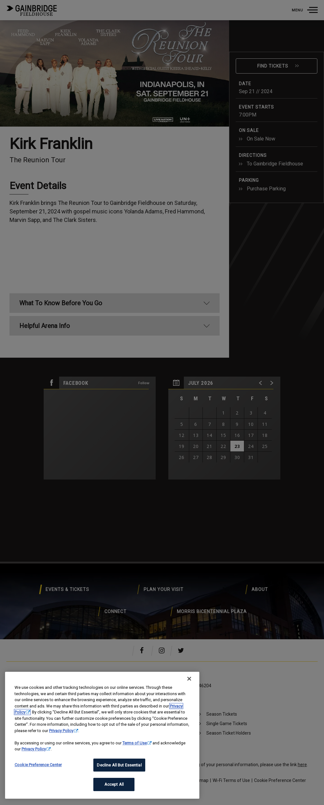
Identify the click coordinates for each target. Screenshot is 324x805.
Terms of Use (134, 743)
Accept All (114, 784)
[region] (102, 735)
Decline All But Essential (119, 765)
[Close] (189, 679)
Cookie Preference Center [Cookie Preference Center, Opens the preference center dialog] (38, 764)
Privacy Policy (61, 730)
